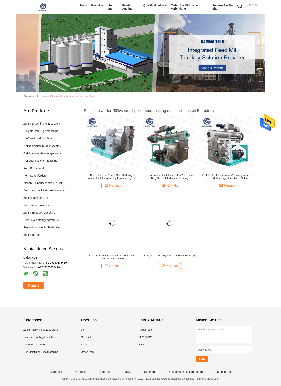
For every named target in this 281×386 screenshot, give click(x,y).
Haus (83, 5)
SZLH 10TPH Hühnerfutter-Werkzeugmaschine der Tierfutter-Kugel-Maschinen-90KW (226, 177)
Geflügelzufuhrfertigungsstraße (42, 153)
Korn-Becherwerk (33, 168)
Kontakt (33, 285)
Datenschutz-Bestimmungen (186, 371)
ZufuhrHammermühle (36, 197)
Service (85, 344)
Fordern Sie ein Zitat (223, 7)
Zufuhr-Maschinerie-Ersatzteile (42, 123)
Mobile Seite (225, 371)
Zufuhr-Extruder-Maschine (39, 212)
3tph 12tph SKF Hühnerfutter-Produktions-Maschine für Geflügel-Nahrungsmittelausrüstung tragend (112, 257)
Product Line (145, 329)
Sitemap (149, 371)
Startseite (56, 371)
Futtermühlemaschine (36, 205)
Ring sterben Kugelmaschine (40, 131)
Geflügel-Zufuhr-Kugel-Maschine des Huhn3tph (169, 255)
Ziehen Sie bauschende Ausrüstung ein (45, 183)
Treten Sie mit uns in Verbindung (184, 7)
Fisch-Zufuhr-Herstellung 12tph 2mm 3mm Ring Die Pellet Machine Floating (169, 177)
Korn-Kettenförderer (35, 175)
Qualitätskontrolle (155, 5)
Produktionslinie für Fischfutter (41, 227)
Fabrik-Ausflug (127, 7)
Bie (82, 329)
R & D (141, 344)
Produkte (97, 5)
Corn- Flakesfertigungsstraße (41, 220)
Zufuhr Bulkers (32, 234)
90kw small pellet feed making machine (71, 96)
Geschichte (87, 337)
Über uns (110, 7)
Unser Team (87, 352)
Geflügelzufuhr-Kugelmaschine (42, 145)
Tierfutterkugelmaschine (37, 138)
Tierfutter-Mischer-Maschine (40, 160)
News (127, 371)
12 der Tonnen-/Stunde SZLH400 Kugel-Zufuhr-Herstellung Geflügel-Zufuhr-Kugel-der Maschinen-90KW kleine (112, 177)
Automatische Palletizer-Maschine (44, 190)
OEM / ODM (145, 337)
